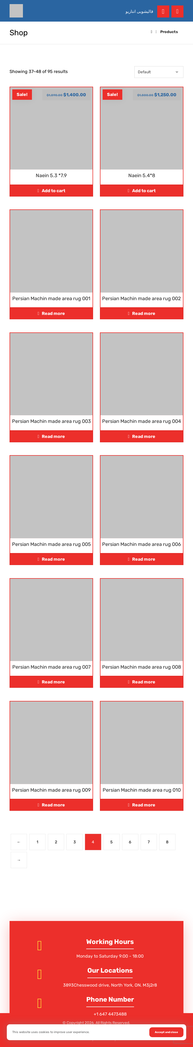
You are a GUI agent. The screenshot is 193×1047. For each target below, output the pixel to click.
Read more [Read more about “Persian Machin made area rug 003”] (53, 436)
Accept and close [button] (166, 1032)
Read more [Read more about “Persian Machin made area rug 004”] (143, 436)
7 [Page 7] (149, 842)
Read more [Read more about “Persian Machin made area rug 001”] (53, 313)
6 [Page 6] (130, 842)
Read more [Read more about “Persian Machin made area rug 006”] (143, 559)
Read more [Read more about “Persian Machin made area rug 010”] (143, 805)
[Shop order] (158, 72)
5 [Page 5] (112, 842)
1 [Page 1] (37, 842)
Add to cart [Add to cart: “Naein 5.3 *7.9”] (53, 190)
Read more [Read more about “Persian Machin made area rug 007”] (53, 682)
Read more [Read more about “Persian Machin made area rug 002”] (143, 313)
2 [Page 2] (56, 842)
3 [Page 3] (74, 842)
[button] (177, 11)
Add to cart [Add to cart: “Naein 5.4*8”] (144, 190)
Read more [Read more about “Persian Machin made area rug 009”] (53, 805)
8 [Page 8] (167, 842)
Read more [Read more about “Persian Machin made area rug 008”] (143, 682)
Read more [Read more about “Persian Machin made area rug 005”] (53, 559)
